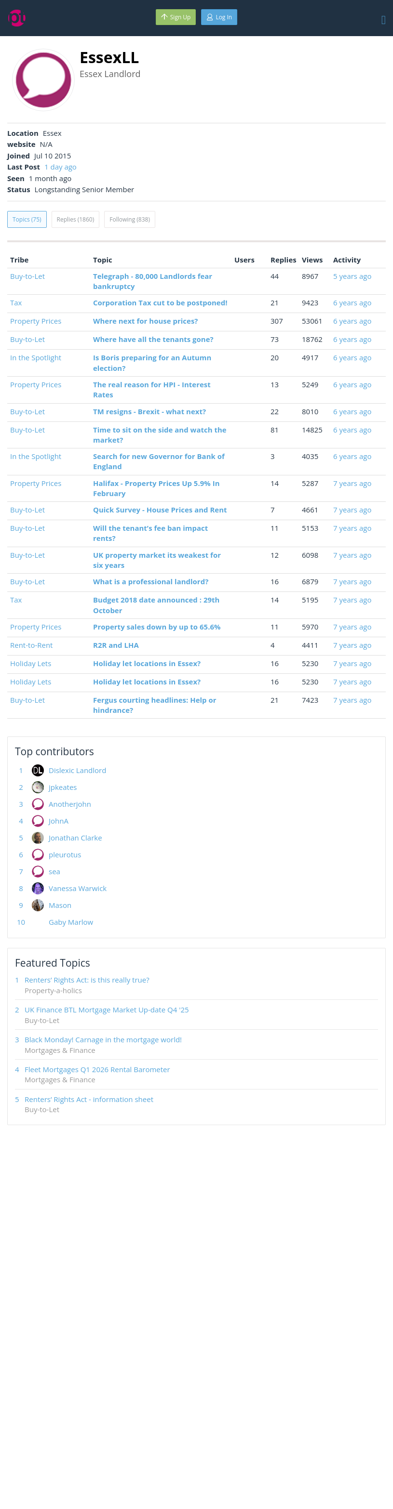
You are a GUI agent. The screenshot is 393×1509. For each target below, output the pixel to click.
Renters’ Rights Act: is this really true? (87, 979)
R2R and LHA (116, 645)
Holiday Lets (30, 663)
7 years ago (352, 483)
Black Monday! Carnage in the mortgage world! (103, 1039)
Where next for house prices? (145, 321)
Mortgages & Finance (60, 1050)
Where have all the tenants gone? (153, 339)
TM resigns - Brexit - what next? (149, 411)
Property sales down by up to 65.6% (156, 626)
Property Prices (35, 321)
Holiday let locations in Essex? (147, 663)
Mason (60, 905)
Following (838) (129, 219)
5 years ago (352, 276)
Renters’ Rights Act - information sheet (89, 1099)
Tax (16, 302)
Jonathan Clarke (75, 837)
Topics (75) (27, 219)
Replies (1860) (76, 219)
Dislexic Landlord (77, 770)
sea (54, 871)
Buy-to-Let (27, 276)
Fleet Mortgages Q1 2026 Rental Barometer (97, 1069)
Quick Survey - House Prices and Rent (160, 509)
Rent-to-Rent (31, 645)
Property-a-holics (53, 990)
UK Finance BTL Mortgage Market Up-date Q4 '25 (107, 1009)
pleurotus (65, 854)
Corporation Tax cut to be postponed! (160, 302)
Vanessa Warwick (78, 888)
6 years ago (352, 302)
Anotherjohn (70, 804)
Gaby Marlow (71, 922)
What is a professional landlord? (150, 581)
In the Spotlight (35, 357)
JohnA (58, 821)
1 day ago (60, 166)
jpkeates (63, 787)
